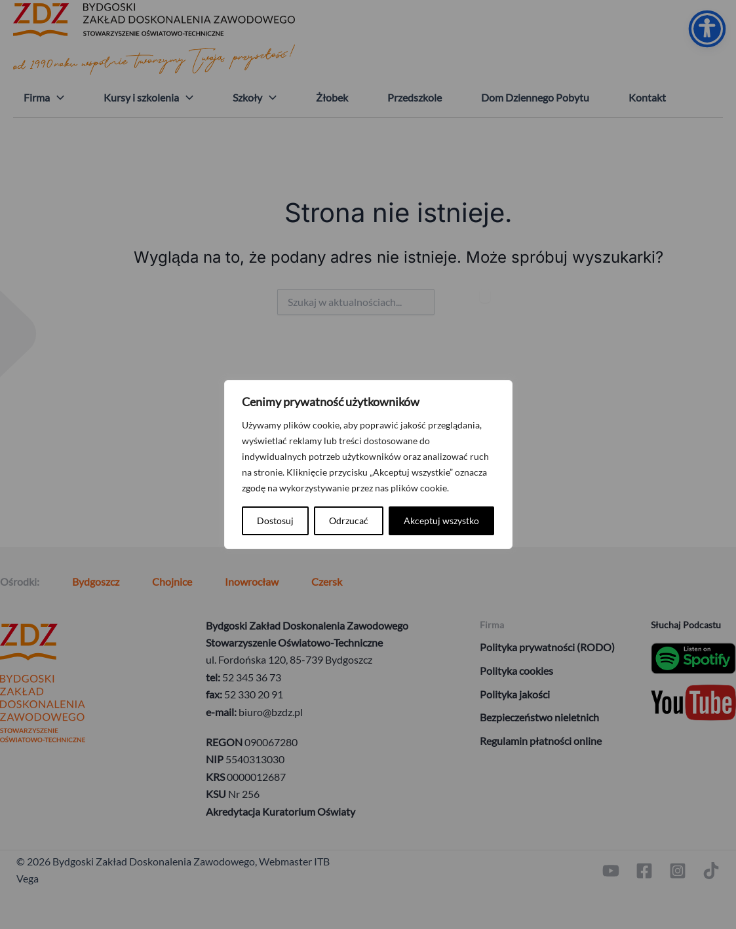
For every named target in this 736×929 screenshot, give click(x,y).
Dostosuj (275, 520)
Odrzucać (348, 520)
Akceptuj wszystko (441, 520)
